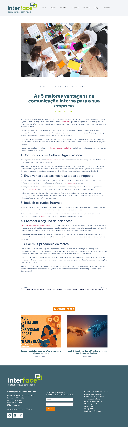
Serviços (75, 8)
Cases (86, 8)
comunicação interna (54, 160)
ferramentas (66, 122)
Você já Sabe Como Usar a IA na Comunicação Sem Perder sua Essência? (87, 352)
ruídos (43, 216)
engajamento (31, 189)
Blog (96, 8)
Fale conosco (106, 8)
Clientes (63, 8)
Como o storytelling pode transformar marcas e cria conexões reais (41, 352)
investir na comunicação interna (61, 148)
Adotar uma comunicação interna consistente (37, 226)
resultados (71, 183)
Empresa (53, 8)
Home (44, 8)
